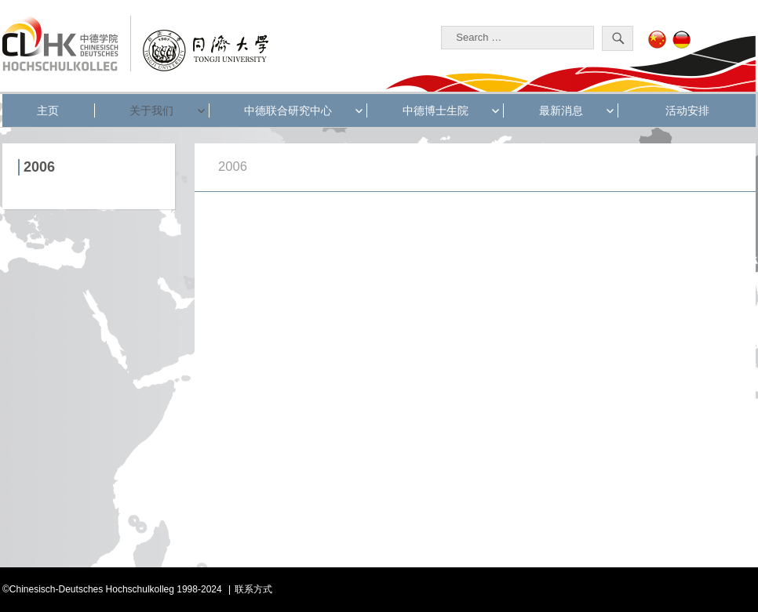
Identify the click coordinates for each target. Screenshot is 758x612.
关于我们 (151, 110)
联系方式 (253, 589)
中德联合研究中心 (288, 110)
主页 (48, 110)
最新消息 (561, 110)
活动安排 (687, 110)
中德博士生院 (435, 110)
